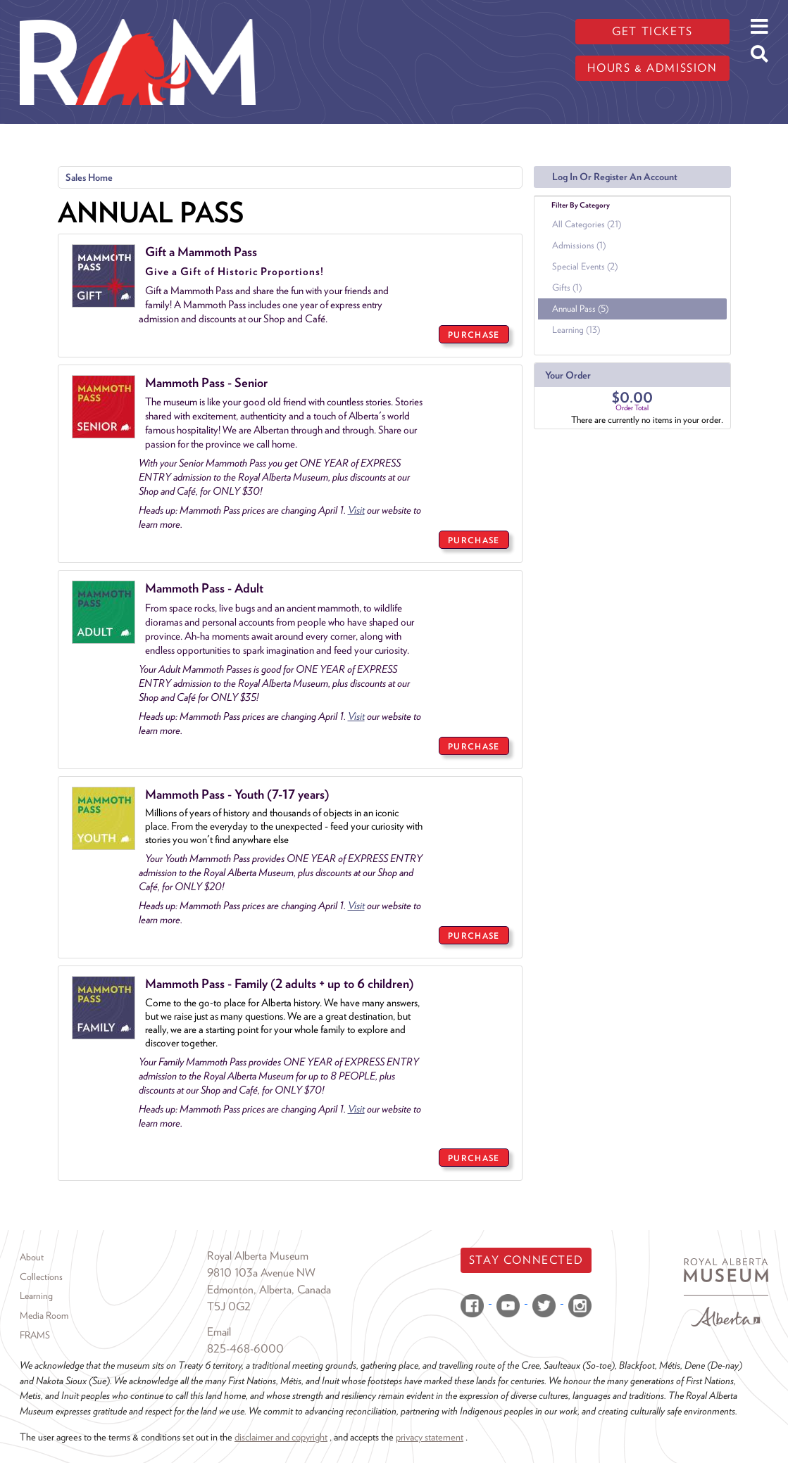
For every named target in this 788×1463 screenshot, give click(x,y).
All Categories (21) (586, 224)
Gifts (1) (567, 287)
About (32, 1256)
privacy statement (429, 1437)
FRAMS (35, 1335)
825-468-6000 (245, 1348)
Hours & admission (652, 68)
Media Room (44, 1315)
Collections (41, 1276)
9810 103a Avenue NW (261, 1272)
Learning (36, 1295)
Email (219, 1331)
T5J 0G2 (229, 1306)
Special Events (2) (585, 266)
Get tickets (652, 31)
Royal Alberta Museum (257, 1255)
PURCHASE (473, 334)
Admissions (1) (579, 245)
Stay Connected (526, 1260)
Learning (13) (576, 329)
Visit (356, 510)
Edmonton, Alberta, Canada (269, 1289)
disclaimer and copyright (280, 1437)
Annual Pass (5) (580, 308)
